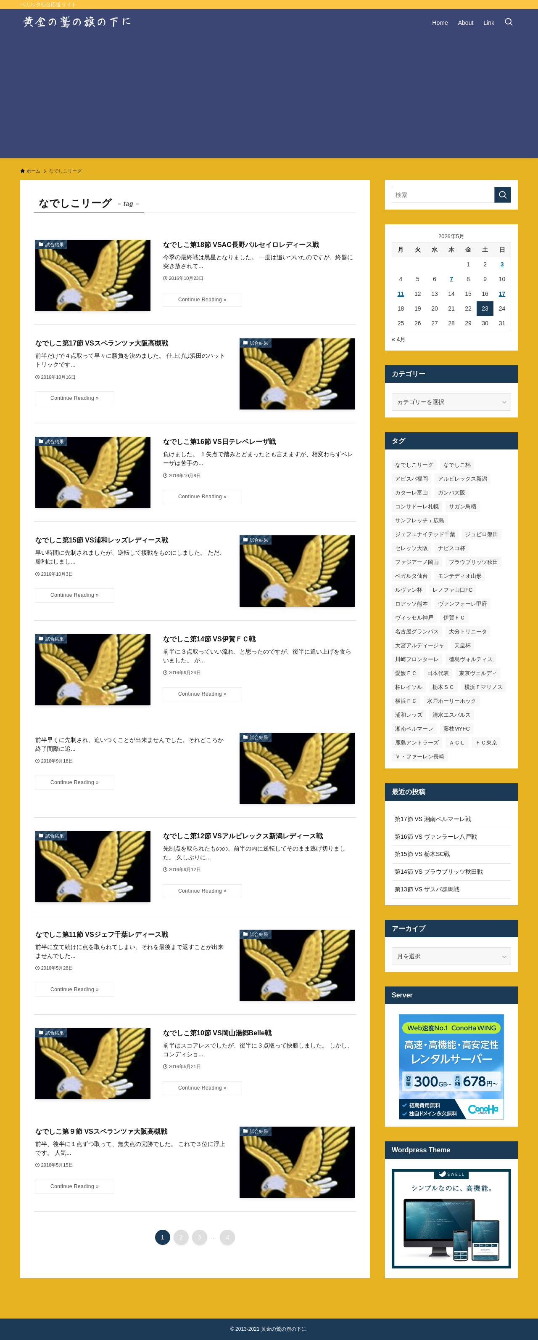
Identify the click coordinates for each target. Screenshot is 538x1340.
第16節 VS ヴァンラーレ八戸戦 (436, 836)
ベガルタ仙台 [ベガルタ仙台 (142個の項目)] (411, 576)
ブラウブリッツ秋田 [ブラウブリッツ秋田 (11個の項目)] (473, 562)
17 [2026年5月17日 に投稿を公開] (502, 293)
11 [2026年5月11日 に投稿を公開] (401, 293)
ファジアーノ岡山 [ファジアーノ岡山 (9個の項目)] (417, 562)
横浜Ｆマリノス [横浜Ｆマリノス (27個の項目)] (483, 687)
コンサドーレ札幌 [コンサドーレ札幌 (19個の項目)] (417, 506)
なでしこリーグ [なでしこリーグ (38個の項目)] (414, 465)
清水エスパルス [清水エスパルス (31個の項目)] (452, 715)
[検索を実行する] (502, 195)
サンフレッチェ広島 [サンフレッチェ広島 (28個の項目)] (419, 520)
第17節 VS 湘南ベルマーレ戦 (433, 819)
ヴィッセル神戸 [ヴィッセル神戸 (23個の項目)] (414, 617)
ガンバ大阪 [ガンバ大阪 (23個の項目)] (451, 492)
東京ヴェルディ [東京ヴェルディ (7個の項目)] (478, 673)
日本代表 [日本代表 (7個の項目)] (438, 673)
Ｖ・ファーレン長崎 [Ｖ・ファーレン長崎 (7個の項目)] (419, 756)
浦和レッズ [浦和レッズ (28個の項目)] (408, 715)
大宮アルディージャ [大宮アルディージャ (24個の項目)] (419, 645)
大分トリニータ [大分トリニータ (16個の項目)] (468, 631)
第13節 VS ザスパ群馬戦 (427, 889)
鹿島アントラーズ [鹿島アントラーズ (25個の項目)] (417, 742)
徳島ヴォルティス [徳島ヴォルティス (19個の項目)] (471, 659)
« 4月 (399, 339)
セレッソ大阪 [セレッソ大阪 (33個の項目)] (411, 548)
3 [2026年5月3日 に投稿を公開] (502, 264)
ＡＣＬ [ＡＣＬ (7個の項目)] (457, 742)
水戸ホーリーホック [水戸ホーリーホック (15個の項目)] (451, 701)
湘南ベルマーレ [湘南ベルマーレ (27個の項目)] (414, 729)
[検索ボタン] (508, 22)
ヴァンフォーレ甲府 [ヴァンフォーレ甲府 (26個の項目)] (462, 604)
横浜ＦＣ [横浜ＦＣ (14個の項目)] (406, 701)
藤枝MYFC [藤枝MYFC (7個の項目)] (456, 729)
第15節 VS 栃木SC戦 (422, 854)
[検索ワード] (451, 195)
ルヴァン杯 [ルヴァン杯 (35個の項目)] (408, 590)
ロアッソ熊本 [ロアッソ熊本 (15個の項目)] (411, 604)
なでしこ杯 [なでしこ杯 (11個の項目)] (457, 465)
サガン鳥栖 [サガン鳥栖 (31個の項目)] (462, 506)
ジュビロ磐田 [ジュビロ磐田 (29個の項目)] (481, 534)
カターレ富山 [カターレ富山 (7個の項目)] (411, 492)
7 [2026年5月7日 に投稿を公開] (451, 279)
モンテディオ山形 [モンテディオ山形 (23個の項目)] (460, 576)
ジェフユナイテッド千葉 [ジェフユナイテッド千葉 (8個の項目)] (425, 534)
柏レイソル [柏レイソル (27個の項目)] (408, 687)
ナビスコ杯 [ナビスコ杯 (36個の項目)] (451, 548)
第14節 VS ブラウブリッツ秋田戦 (439, 871)
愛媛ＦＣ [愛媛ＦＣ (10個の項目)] (406, 673)
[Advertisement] (269, 99)
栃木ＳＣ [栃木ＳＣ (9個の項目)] (443, 687)
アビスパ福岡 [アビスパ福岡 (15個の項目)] (411, 479)
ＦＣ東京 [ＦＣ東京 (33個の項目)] (486, 742)
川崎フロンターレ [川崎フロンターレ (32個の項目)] (417, 659)
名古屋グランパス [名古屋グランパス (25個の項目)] (417, 631)
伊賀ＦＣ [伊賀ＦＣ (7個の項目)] (454, 617)
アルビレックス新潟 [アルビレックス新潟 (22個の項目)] (462, 479)
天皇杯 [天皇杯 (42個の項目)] (462, 645)
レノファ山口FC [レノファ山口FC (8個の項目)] (452, 590)
